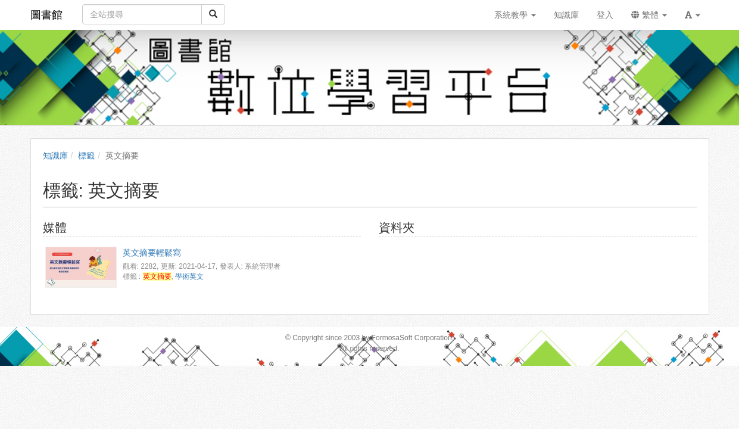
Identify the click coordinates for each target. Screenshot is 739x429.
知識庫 (55, 155)
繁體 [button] (649, 15)
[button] (692, 15)
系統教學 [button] (515, 15)
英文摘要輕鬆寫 (152, 252)
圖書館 (46, 15)
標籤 (86, 155)
